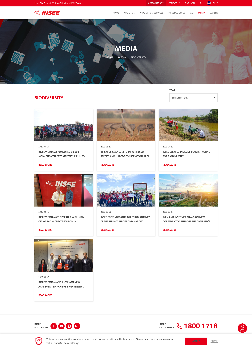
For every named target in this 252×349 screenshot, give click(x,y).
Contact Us (174, 3)
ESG (191, 12)
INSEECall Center (165, 326)
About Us (129, 12)
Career (214, 12)
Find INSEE (190, 3)
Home (116, 12)
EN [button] (211, 3)
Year (172, 90)
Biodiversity (138, 57)
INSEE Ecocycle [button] (176, 12)
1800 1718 (196, 326)
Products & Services (151, 12)
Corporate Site (155, 3)
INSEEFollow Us (41, 326)
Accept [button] (196, 341)
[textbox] (193, 98)
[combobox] (193, 97)
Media (201, 12)
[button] (201, 3)
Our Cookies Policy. (68, 343)
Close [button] (214, 341)
